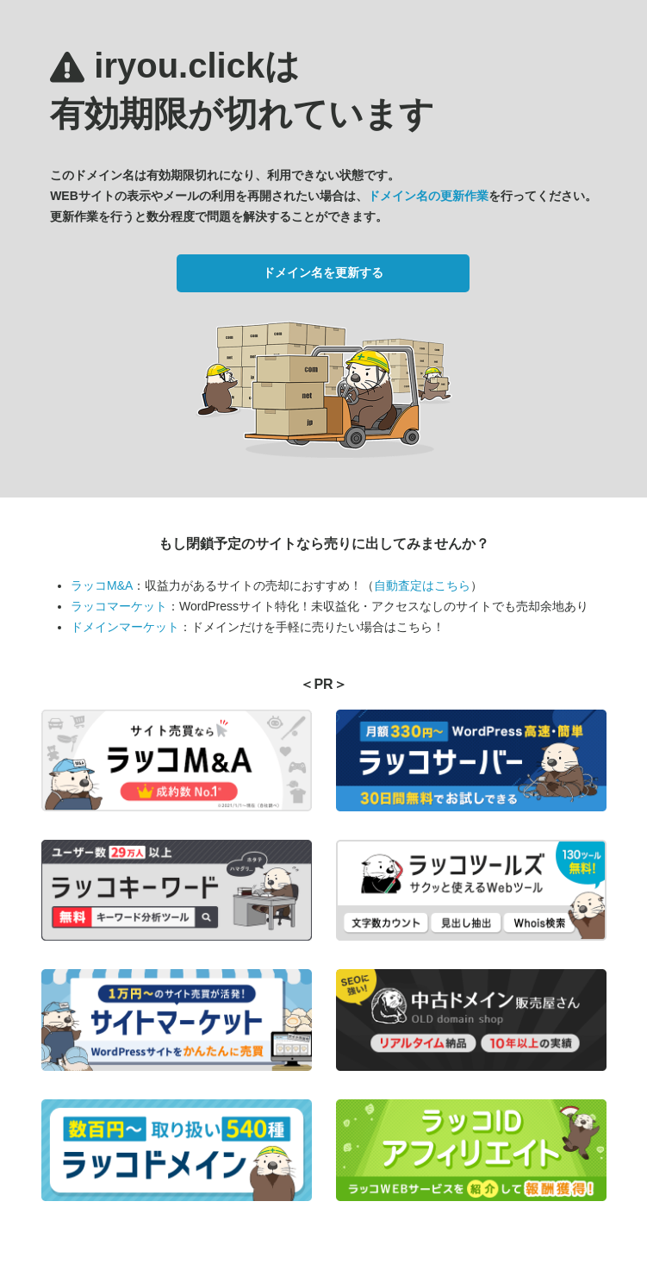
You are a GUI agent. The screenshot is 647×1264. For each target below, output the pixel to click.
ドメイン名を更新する (323, 272)
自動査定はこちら (422, 585)
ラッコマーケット (119, 606)
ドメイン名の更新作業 (428, 196)
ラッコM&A (102, 585)
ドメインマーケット (125, 627)
